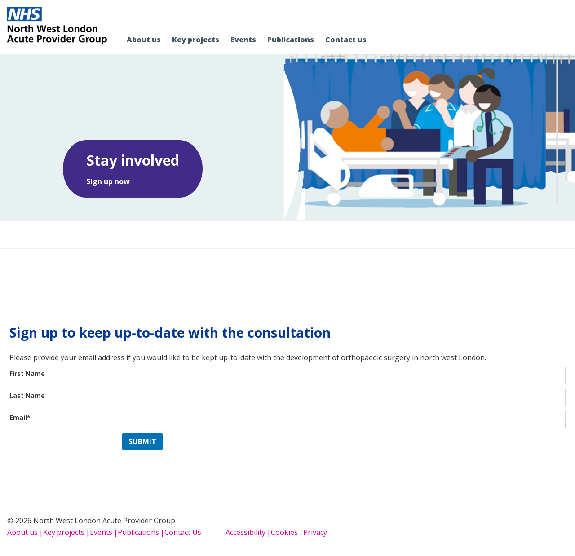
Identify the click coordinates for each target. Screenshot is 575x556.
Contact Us (182, 532)
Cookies (284, 532)
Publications (138, 532)
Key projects (63, 532)
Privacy (315, 532)
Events (101, 532)
